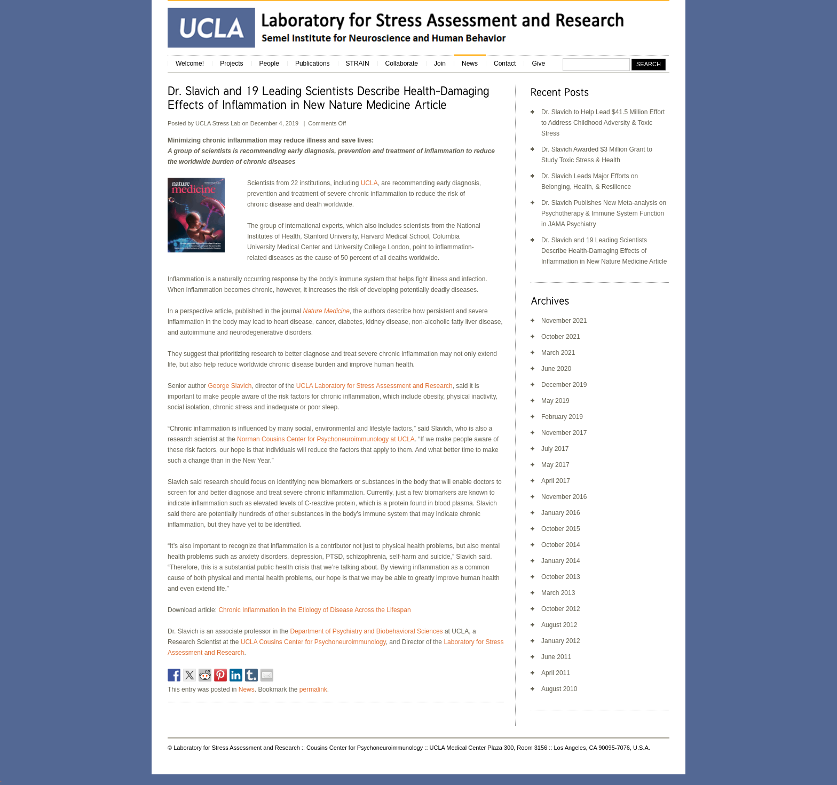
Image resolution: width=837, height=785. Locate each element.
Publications (312, 63)
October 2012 (560, 609)
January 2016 (560, 513)
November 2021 (564, 320)
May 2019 (555, 401)
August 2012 (559, 625)
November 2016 (564, 497)
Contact (505, 63)
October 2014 (560, 545)
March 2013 (558, 593)
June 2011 (556, 657)
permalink (313, 689)
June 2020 (556, 368)
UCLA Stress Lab (218, 123)
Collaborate (401, 63)
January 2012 (560, 641)
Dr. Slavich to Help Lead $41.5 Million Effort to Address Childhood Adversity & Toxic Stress (603, 122)
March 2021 (558, 352)
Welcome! (190, 63)
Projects (231, 63)
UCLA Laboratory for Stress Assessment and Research (374, 386)
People (269, 63)
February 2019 (562, 417)
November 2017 (564, 433)
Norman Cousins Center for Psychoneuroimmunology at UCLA (326, 439)
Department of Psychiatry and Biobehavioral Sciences (366, 631)
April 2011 (555, 673)
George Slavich (229, 386)
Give (538, 63)
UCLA (369, 183)
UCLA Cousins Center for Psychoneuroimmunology (313, 642)
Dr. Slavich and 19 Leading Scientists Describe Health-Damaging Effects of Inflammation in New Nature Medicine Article (604, 250)
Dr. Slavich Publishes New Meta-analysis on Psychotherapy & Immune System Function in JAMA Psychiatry (603, 213)
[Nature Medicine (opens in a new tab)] (326, 311)
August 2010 (559, 689)
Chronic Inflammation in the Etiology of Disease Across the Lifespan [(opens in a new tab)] (314, 610)
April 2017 (555, 481)
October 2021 (560, 336)
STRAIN (357, 63)
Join (440, 63)
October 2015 (560, 529)
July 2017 (554, 449)
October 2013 (560, 577)
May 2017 (555, 465)
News (470, 63)
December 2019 (564, 384)
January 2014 (560, 561)
